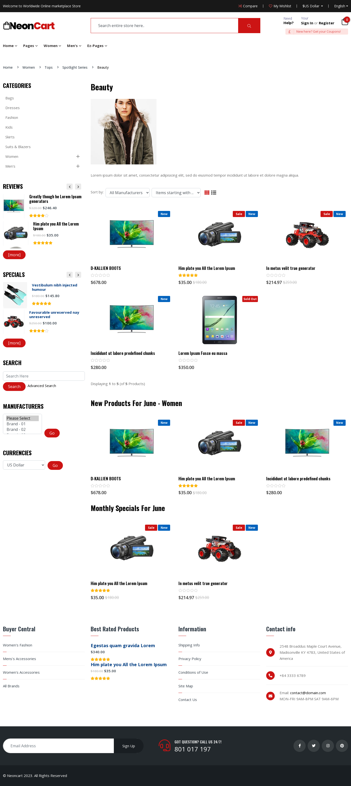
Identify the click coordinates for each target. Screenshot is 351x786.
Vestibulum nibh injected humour (54, 287)
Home (8, 45)
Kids (9, 127)
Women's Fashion (17, 645)
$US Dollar (311, 6)
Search (12, 362)
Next (78, 186)
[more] (14, 254)
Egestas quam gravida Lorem (123, 645)
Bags (9, 97)
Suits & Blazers (18, 146)
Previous (70, 186)
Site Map (185, 686)
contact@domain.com (308, 692)
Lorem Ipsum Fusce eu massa (202, 353)
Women (51, 45)
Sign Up (128, 745)
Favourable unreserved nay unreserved (54, 314)
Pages (28, 45)
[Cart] (345, 21)
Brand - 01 (22, 424)
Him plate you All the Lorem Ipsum (206, 268)
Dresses (12, 107)
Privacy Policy (189, 659)
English (339, 6)
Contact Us (187, 699)
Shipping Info (189, 645)
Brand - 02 (22, 429)
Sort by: (97, 191)
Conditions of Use (193, 672)
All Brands (11, 686)
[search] (164, 25)
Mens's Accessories (19, 659)
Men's (72, 45)
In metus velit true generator (290, 268)
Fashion (11, 117)
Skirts (10, 136)
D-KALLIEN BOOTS (106, 268)
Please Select (22, 418)
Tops (49, 67)
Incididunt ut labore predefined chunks (123, 353)
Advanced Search (42, 385)
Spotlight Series (75, 67)
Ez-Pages (95, 45)
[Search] (249, 25)
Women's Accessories (21, 672)
